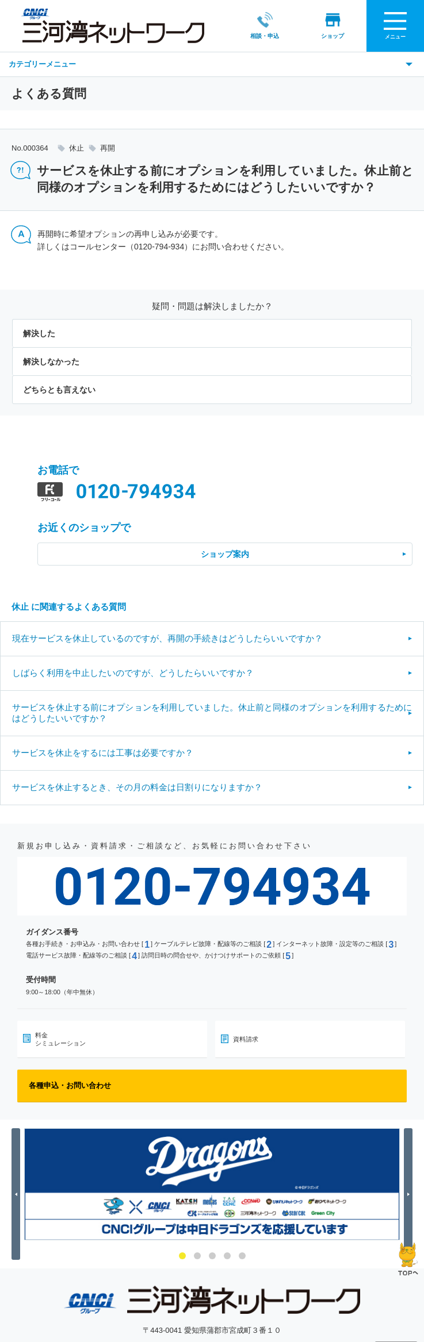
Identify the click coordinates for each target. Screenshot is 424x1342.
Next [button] (409, 1194)
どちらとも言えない (59, 389)
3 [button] (212, 1255)
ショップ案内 (225, 554)
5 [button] (242, 1255)
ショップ (318, 25)
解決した (39, 333)
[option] (212, 1184)
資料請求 (245, 1039)
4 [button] (227, 1255)
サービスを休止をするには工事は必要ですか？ (102, 752)
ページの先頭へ (408, 1259)
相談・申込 (250, 25)
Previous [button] (17, 1194)
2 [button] (197, 1255)
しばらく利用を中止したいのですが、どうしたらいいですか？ (133, 673)
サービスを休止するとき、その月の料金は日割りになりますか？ (137, 787)
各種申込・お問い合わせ (70, 1085)
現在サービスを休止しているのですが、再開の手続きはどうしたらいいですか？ (167, 638)
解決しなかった (51, 361)
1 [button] (182, 1255)
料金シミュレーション (60, 1039)
